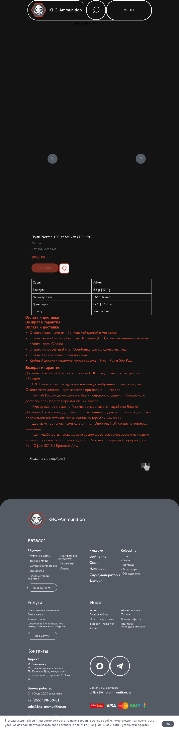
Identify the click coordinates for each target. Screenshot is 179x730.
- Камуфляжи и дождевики (68, 557)
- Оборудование (130, 573)
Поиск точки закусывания (43, 609)
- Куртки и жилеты (39, 555)
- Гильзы (125, 560)
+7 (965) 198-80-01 (43, 700)
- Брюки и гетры (38, 560)
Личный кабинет (99, 614)
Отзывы (125, 614)
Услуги (34, 602)
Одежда (34, 550)
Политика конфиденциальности (133, 625)
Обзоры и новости (132, 609)
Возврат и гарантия (102, 623)
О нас (93, 609)
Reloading (129, 550)
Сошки (94, 562)
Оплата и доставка (102, 619)
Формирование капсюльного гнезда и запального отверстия (47, 625)
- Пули (124, 555)
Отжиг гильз (35, 614)
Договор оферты (131, 619)
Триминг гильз (36, 619)
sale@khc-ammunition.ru (47, 706)
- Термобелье (36, 570)
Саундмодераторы (105, 575)
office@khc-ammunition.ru (110, 692)
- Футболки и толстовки (42, 565)
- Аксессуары (129, 569)
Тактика (96, 581)
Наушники (98, 569)
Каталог (36, 540)
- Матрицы (127, 564)
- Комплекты (66, 563)
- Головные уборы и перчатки (39, 577)
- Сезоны (64, 568)
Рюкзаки (96, 550)
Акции (93, 628)
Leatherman (98, 556)
